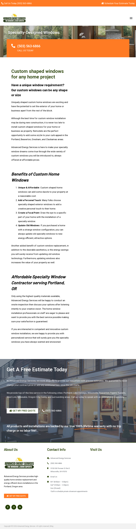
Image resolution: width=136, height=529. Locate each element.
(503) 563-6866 (28, 46)
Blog (51, 526)
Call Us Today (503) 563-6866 (17, 3)
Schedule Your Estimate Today (118, 3)
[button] (131, 18)
